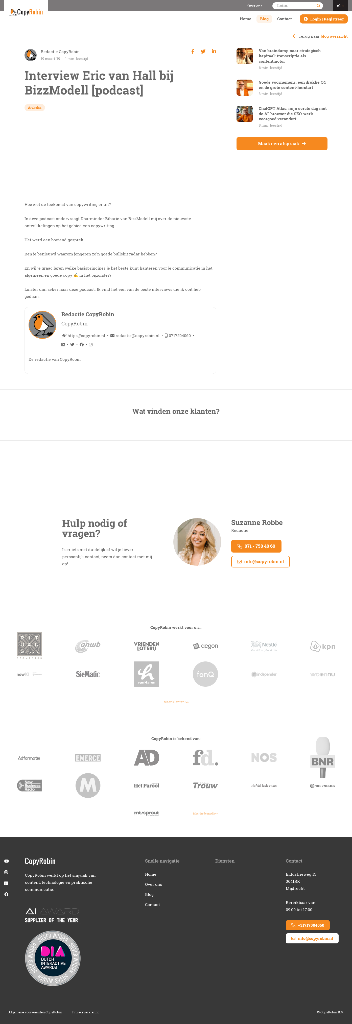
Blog (264, 19)
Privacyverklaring (85, 1012)
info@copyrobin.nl (260, 561)
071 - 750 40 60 (256, 546)
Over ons (254, 5)
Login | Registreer (327, 19)
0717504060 (178, 335)
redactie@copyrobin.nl (134, 335)
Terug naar (320, 36)
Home (245, 19)
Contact (284, 19)
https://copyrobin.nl (83, 335)
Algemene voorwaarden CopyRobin (35, 1012)
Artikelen (34, 107)
